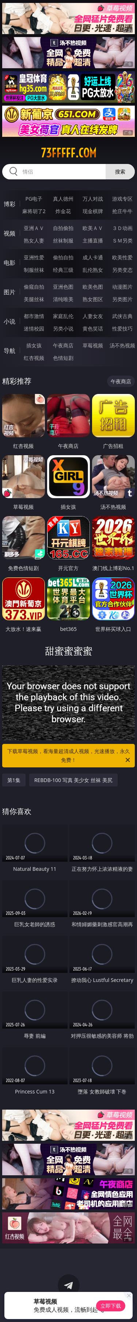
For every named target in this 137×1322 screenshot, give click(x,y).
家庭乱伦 (63, 316)
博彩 (9, 204)
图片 (9, 292)
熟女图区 (93, 299)
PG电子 (33, 198)
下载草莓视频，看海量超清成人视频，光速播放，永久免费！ (69, 756)
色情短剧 (63, 357)
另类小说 (63, 328)
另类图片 (122, 299)
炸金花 (63, 211)
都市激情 (34, 316)
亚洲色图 (63, 286)
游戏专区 (122, 198)
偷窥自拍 (34, 286)
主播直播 (93, 240)
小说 (9, 321)
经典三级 (63, 269)
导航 (9, 351)
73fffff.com (68, 153)
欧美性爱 (122, 257)
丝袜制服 (63, 240)
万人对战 (93, 198)
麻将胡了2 (34, 211)
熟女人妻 (34, 240)
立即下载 (110, 1305)
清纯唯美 (63, 299)
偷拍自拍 (63, 257)
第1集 (13, 780)
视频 (9, 233)
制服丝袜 (34, 269)
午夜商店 (63, 345)
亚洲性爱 (34, 257)
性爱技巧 (122, 328)
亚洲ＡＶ (34, 227)
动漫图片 (122, 286)
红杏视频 (34, 357)
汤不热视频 (122, 345)
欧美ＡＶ (93, 227)
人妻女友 (93, 316)
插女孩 (34, 345)
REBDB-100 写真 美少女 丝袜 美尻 (73, 780)
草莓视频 (93, 345)
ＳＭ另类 (122, 240)
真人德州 (63, 198)
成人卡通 (93, 257)
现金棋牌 (93, 211)
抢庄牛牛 (122, 211)
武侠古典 (122, 316)
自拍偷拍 (63, 227)
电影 (9, 263)
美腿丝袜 (34, 299)
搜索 (120, 171)
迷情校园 (34, 328)
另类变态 (122, 269)
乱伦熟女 (93, 269)
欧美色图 (93, 286)
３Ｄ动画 (122, 227)
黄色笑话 (93, 328)
